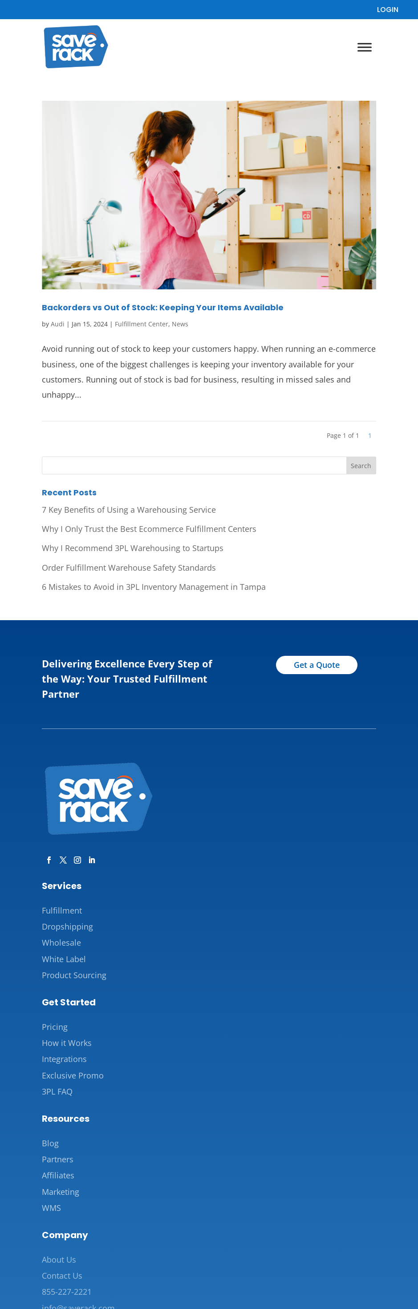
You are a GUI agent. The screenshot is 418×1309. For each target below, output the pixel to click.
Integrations (64, 1059)
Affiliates (58, 1175)
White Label (64, 959)
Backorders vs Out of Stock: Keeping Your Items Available (163, 307)
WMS (51, 1207)
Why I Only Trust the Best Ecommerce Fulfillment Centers (149, 528)
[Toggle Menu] (364, 47)
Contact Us (62, 1275)
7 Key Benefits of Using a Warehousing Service (129, 509)
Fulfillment (62, 910)
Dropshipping (67, 926)
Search (361, 465)
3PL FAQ (57, 1091)
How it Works (67, 1042)
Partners (57, 1159)
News (180, 324)
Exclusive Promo (73, 1075)
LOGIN (387, 9)
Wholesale (61, 942)
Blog (50, 1143)
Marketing (60, 1191)
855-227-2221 (67, 1291)
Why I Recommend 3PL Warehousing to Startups (132, 548)
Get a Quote (317, 664)
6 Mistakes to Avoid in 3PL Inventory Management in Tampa (154, 586)
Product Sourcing (74, 975)
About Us (59, 1259)
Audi (58, 324)
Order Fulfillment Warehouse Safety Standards (129, 567)
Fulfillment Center (141, 324)
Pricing (55, 1026)
